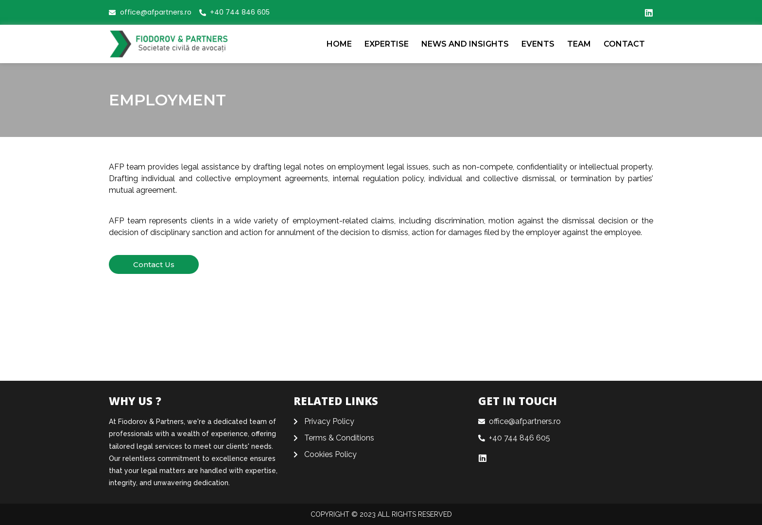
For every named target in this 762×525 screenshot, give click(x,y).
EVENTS (537, 44)
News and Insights (465, 44)
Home (339, 44)
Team (579, 44)
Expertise (386, 44)
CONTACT (624, 44)
